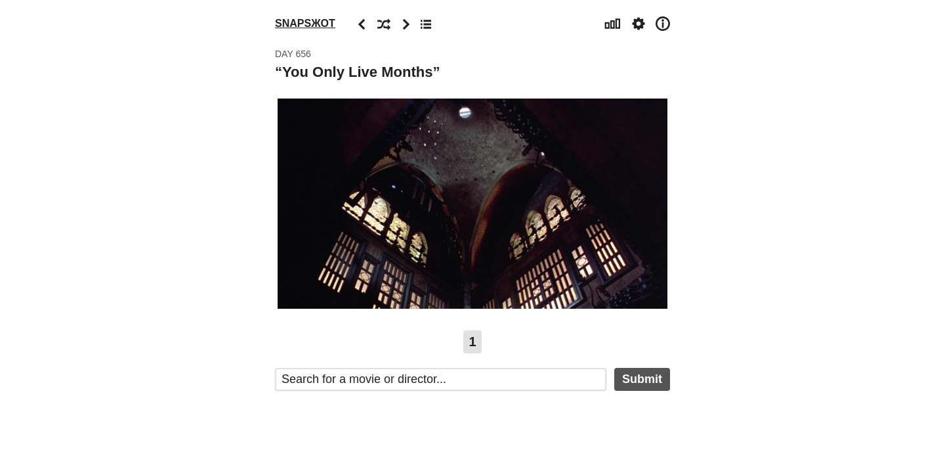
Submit (642, 379)
